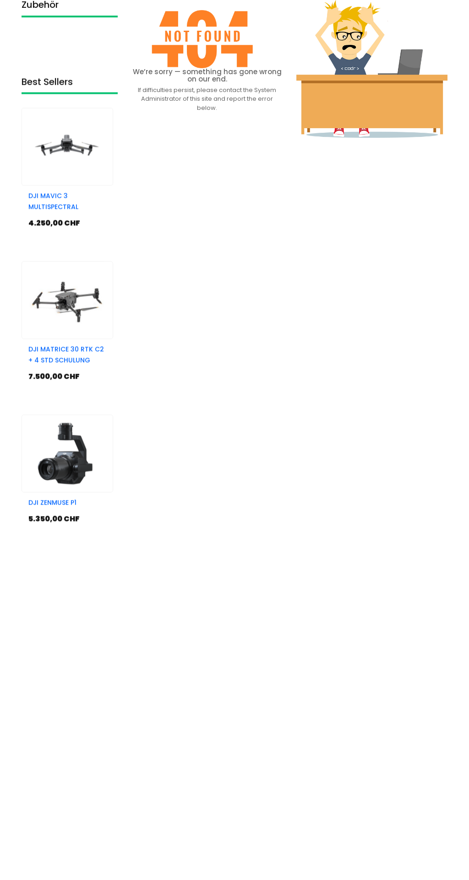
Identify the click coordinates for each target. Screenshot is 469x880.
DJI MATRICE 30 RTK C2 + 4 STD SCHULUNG (66, 412)
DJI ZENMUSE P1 (52, 560)
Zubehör (40, 11)
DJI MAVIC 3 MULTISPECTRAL (53, 259)
